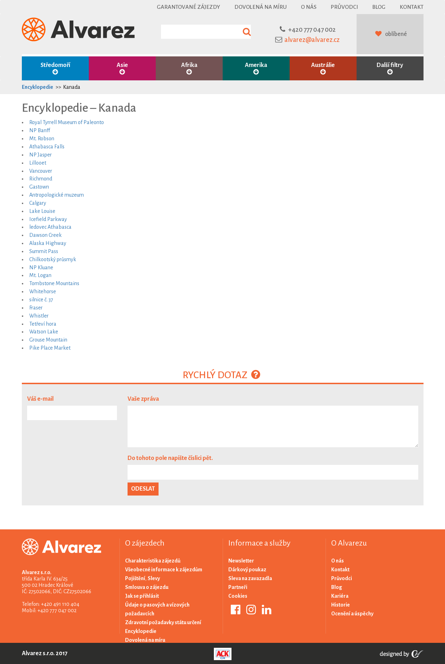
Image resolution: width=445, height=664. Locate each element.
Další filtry (390, 68)
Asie (122, 68)
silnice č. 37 (41, 299)
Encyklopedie (37, 87)
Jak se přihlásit (142, 596)
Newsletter (241, 561)
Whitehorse (42, 291)
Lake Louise (42, 211)
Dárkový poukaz (247, 569)
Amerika (256, 68)
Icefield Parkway (48, 219)
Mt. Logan (40, 275)
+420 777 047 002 (312, 29)
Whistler (39, 316)
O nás (308, 7)
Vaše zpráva (143, 399)
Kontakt (412, 7)
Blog (378, 7)
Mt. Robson (41, 138)
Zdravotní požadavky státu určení (163, 622)
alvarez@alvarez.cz (312, 39)
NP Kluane (41, 267)
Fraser (36, 308)
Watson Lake (43, 331)
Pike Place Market (49, 348)
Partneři (237, 587)
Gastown (39, 187)
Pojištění (135, 578)
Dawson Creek (45, 235)
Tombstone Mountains (54, 283)
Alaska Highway (47, 243)
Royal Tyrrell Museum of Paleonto (66, 122)
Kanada (71, 87)
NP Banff (39, 130)
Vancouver (40, 171)
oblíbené (396, 34)
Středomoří (55, 68)
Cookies (237, 596)
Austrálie (323, 68)
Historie (340, 605)
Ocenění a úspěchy (352, 613)
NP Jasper (40, 155)
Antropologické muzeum (56, 195)
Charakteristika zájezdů (152, 561)
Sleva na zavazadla (250, 578)
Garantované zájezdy (188, 7)
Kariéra (339, 596)
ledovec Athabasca (50, 227)
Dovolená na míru (260, 7)
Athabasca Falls (46, 146)
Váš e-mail (40, 399)
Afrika (189, 68)
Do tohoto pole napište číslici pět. (170, 458)
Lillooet (37, 163)
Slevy (154, 578)
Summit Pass (43, 251)
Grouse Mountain (48, 340)
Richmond (40, 179)
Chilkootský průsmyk (52, 259)
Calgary (37, 203)
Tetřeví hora (42, 324)
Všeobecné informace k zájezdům (163, 569)
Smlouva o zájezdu (146, 587)
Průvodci (344, 7)
